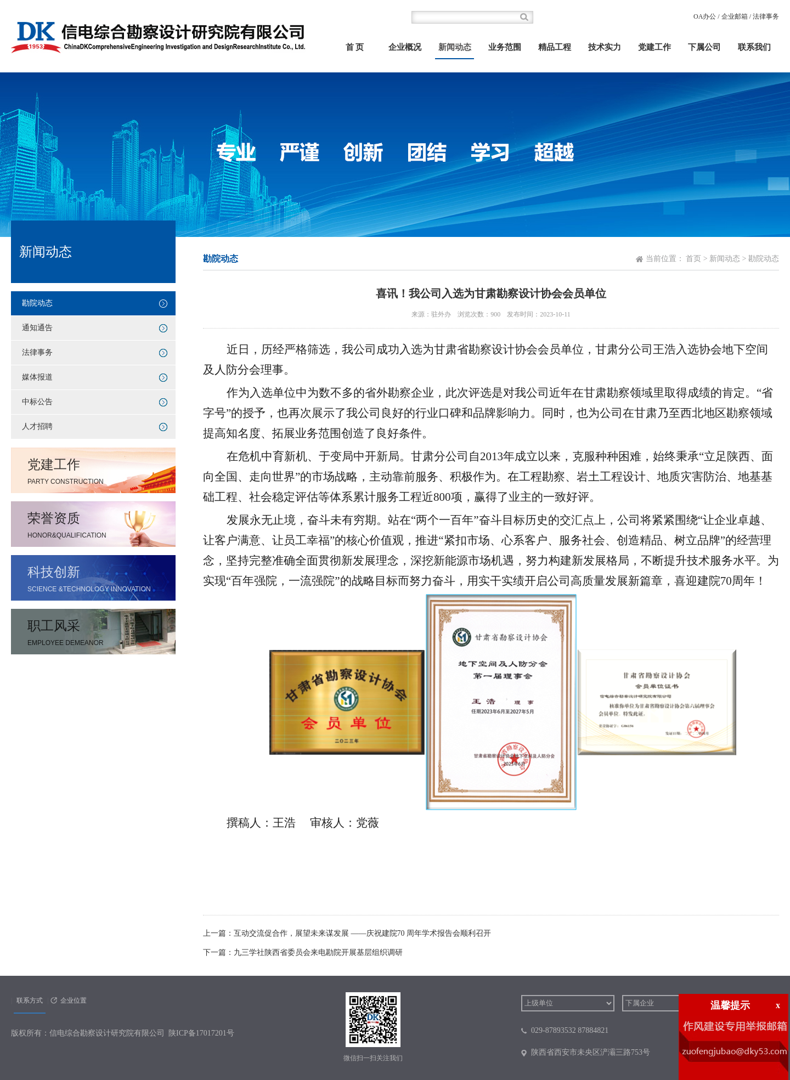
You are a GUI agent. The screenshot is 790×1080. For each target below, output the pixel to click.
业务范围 (504, 47)
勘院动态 (37, 303)
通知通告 (37, 328)
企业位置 (73, 1000)
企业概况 (404, 47)
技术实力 (604, 47)
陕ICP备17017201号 (201, 1033)
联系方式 (29, 1000)
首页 (693, 259)
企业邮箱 (734, 16)
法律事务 (766, 16)
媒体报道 (37, 377)
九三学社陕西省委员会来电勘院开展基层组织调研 (318, 952)
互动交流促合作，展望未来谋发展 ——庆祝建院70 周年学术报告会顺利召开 (362, 933)
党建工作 (654, 47)
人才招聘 (37, 426)
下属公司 (704, 47)
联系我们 (754, 47)
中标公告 (37, 402)
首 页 (355, 47)
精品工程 (554, 47)
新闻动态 (454, 47)
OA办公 (704, 16)
